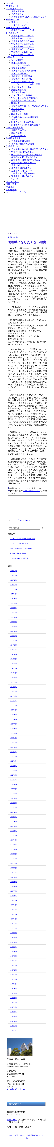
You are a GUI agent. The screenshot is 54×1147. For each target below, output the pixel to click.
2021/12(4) (13, 812)
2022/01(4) (13, 807)
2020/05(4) (13, 900)
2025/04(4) (13, 626)
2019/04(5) (13, 961)
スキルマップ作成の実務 (19, 544)
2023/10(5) (13, 710)
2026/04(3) (13, 571)
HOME (9, 1135)
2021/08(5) (13, 831)
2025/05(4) (13, 622)
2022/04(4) (13, 793)
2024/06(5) (13, 673)
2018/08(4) (13, 998)
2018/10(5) (13, 988)
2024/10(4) (13, 654)
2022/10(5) (13, 766)
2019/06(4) (13, 951)
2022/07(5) (13, 780)
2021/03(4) (13, 854)
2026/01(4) (13, 585)
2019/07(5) (13, 947)
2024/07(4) (13, 668)
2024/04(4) (13, 682)
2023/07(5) (13, 724)
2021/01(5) (13, 863)
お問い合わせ (19, 1135)
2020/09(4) (13, 882)
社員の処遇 (13, 237)
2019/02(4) (13, 970)
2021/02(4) (13, 858)
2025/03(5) (13, 631)
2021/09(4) (13, 826)
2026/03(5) (13, 575)
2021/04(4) (13, 849)
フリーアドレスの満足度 (19, 558)
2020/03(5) (13, 909)
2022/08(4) (13, 775)
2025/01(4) (13, 640)
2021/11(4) (13, 817)
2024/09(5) (13, 659)
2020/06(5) (13, 896)
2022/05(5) (13, 789)
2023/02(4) (13, 747)
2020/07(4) (13, 891)
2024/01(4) (13, 696)
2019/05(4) (13, 956)
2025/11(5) (13, 594)
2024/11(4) (13, 650)
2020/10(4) (13, 877)
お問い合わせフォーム (31, 491)
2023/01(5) (13, 752)
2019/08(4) (13, 942)
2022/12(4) (13, 756)
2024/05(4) (13, 677)
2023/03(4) (13, 742)
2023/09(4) (13, 714)
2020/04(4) (13, 905)
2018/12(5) (13, 979)
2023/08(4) (13, 719)
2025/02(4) (13, 636)
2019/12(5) (13, 923)
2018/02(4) (13, 1026)
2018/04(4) (13, 1016)
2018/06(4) (13, 1007)
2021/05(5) (13, 845)
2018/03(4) (13, 1021)
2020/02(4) (13, 914)
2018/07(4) (13, 1002)
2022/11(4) (13, 761)
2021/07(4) (13, 835)
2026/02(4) (13, 580)
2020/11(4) (13, 872)
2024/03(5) (13, 687)
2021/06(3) (13, 840)
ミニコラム (24, 488)
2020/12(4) (13, 868)
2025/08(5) (13, 608)
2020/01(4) (13, 919)
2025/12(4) (13, 589)
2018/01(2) (13, 1030)
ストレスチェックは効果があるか (22, 539)
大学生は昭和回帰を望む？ (20, 553)
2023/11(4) (13, 705)
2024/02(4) (13, 691)
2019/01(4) (13, 975)
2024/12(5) (13, 645)
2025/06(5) (13, 617)
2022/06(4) (13, 784)
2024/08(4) (13, 663)
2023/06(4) (13, 729)
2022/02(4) (13, 803)
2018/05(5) (13, 1012)
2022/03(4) (13, 798)
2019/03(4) (13, 965)
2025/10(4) (13, 598)
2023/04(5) (13, 738)
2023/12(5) (13, 701)
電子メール (12, 1119)
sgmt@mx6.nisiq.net (16, 1089)
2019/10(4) (13, 933)
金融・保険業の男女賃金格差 (21, 548)
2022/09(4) (13, 770)
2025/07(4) (13, 612)
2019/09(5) (13, 937)
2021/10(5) (13, 821)
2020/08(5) (13, 886)
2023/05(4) (13, 733)
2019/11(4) (13, 928)
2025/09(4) (13, 603)
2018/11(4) (13, 984)
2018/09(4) (13, 993)
